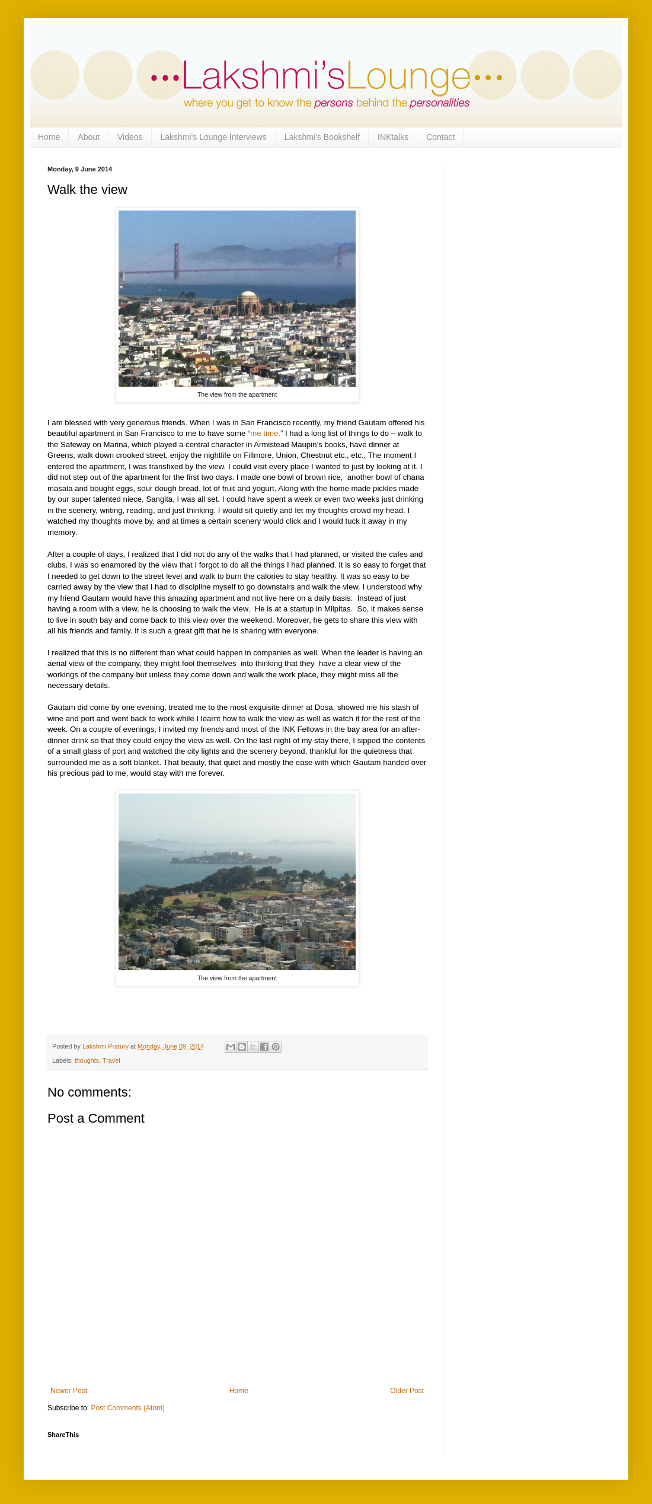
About (89, 137)
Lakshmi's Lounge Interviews (214, 137)
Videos (130, 137)
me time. (265, 433)
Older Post (407, 1391)
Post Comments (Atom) (128, 1408)
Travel (111, 1060)
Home (49, 137)
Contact (440, 137)
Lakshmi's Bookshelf (322, 137)
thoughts (87, 1060)
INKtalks (393, 137)
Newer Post (68, 1391)
